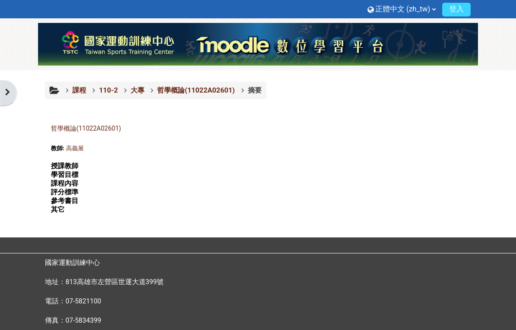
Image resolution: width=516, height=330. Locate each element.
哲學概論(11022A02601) (86, 128)
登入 (456, 9)
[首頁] (258, 43)
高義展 (75, 148)
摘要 (255, 90)
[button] (402, 9)
